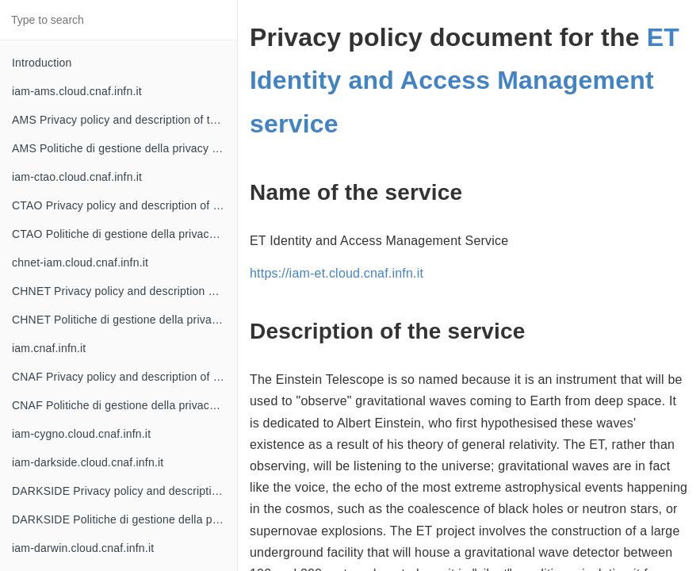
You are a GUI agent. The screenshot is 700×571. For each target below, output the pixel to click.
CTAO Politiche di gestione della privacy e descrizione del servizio (124, 234)
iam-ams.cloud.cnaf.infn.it (77, 91)
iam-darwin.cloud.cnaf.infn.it (83, 548)
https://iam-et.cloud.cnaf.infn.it (336, 273)
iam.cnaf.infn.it (49, 348)
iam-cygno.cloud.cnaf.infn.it (81, 433)
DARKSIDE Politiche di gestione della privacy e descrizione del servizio (124, 519)
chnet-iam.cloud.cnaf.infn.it (80, 262)
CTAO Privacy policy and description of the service (124, 205)
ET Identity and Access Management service (464, 80)
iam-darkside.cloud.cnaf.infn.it (87, 462)
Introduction (42, 62)
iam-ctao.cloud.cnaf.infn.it (77, 177)
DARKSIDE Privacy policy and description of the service (124, 491)
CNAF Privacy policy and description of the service (124, 376)
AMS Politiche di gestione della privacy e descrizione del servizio (124, 148)
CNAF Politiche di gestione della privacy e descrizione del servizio (124, 405)
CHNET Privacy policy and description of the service (124, 291)
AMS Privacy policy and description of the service (124, 119)
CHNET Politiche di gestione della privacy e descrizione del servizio (124, 319)
